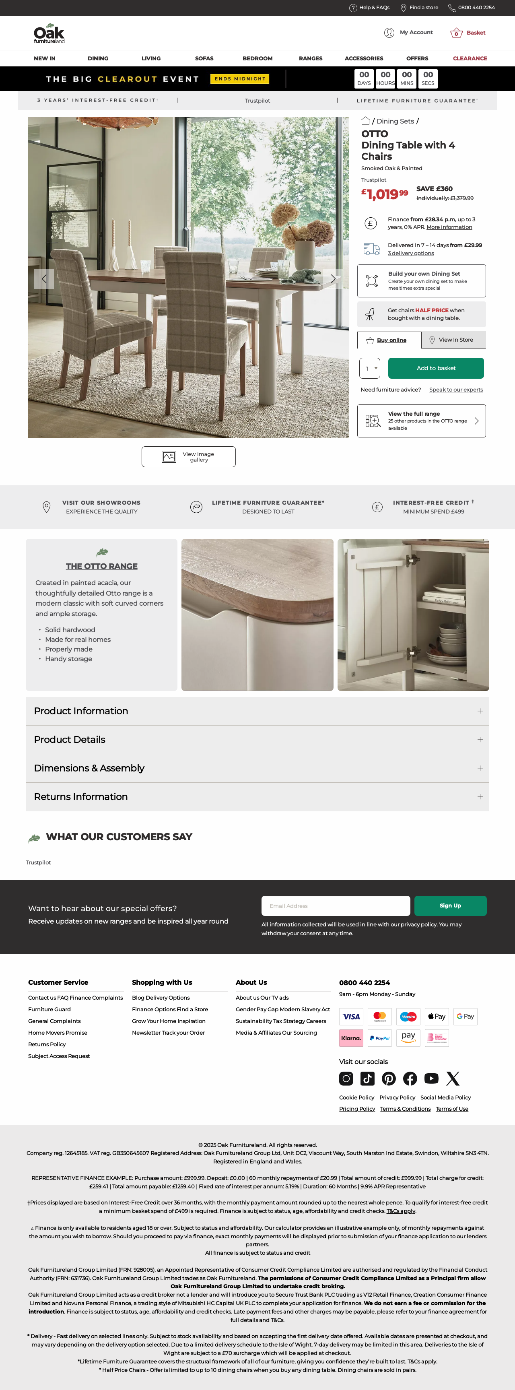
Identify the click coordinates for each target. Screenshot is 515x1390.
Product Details (69, 739)
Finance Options (153, 1009)
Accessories (364, 58)
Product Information (81, 711)
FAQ (62, 997)
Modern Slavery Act (305, 1009)
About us (247, 997)
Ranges (310, 58)
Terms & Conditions (405, 1108)
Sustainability (254, 1021)
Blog (138, 997)
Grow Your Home (154, 1021)
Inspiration (191, 1021)
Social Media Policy (445, 1097)
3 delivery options (411, 253)
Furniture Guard (49, 1009)
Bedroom (257, 58)
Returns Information (81, 796)
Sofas (204, 58)
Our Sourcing (299, 1032)
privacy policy (419, 924)
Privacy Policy (397, 1097)
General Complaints (54, 1021)
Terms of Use (452, 1108)
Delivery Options (168, 997)
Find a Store (192, 1009)
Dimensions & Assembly (89, 768)
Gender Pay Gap (257, 1009)
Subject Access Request (59, 1056)
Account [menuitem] (408, 33)
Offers (417, 58)
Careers (316, 1021)
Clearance (470, 58)
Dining (98, 58)
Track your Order (183, 1032)
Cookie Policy (356, 1097)
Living (151, 58)
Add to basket (436, 368)
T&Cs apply (401, 1211)
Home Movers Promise (57, 1032)
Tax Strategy (289, 1021)
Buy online (386, 340)
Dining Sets (395, 121)
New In (45, 58)
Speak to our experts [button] (456, 389)
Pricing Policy (357, 1108)
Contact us (42, 997)
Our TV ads (274, 997)
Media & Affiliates (258, 1032)
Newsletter (146, 1032)
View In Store (450, 340)
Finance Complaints (96, 997)
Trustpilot (257, 100)
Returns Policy (47, 1044)
